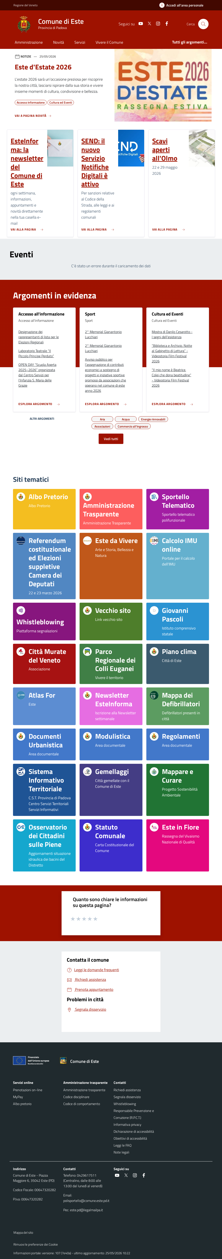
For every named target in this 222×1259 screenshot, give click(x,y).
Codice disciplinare (76, 1096)
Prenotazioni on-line (27, 1089)
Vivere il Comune (109, 42)
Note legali (121, 1152)
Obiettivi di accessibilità (130, 1138)
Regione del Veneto (25, 5)
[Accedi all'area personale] (183, 5)
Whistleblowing (125, 1103)
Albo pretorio (22, 1103)
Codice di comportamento (81, 1103)
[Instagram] (156, 24)
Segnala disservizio (127, 1096)
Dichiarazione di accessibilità (134, 1131)
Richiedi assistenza (127, 1089)
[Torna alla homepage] (81, 1061)
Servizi (79, 42)
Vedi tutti (111, 438)
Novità (58, 42)
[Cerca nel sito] (203, 24)
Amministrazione (29, 42)
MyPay (18, 1096)
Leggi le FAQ (123, 1145)
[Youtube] (139, 24)
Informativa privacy (127, 1124)
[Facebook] (165, 24)
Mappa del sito (23, 1232)
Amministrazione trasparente (84, 1089)
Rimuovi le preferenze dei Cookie (35, 1244)
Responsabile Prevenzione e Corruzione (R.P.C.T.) (134, 1114)
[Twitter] (147, 24)
